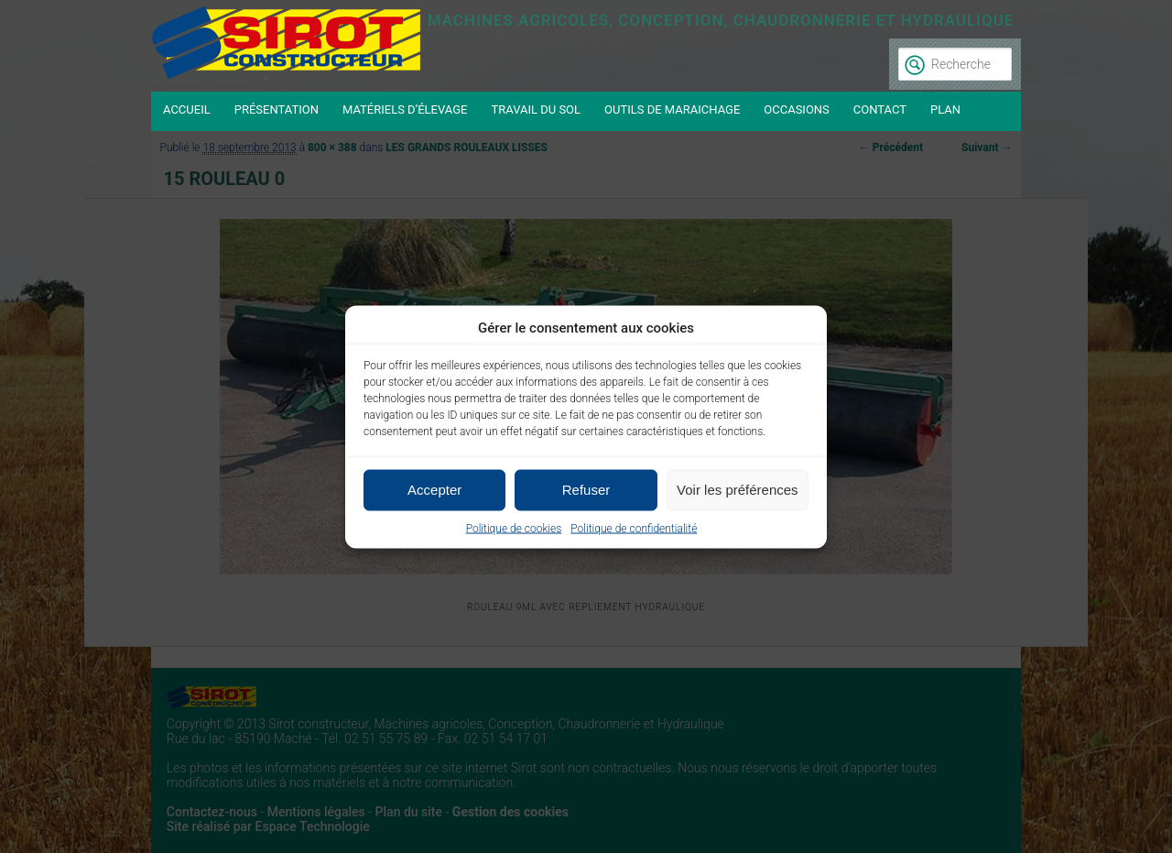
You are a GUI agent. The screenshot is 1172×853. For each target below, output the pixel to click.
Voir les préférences (737, 490)
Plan (945, 109)
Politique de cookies (514, 527)
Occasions (797, 109)
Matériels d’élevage (405, 109)
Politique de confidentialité (633, 527)
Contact (879, 109)
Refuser (586, 490)
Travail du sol (536, 109)
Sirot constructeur (288, 46)
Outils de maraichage (672, 109)
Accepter (434, 490)
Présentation (276, 109)
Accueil (187, 109)
